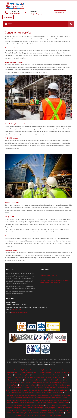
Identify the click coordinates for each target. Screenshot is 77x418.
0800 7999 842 (16, 309)
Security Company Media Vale (47, 385)
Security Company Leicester (54, 405)
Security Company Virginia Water (44, 397)
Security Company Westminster (32, 382)
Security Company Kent (54, 415)
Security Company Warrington (43, 413)
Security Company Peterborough (32, 407)
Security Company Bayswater (27, 370)
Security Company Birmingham (43, 400)
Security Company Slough (55, 392)
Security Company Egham (24, 397)
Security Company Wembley (17, 377)
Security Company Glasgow (43, 402)
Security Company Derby (16, 405)
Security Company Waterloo (28, 385)
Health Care (13, 370)
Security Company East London (60, 390)
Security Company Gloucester (22, 413)
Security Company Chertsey (46, 370)
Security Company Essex (22, 375)
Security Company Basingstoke (34, 380)
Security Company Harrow (35, 377)
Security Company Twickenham (43, 372)
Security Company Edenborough (54, 407)
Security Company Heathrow (34, 405)
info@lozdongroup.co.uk (19, 312)
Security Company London (40, 390)
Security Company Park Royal (27, 387)
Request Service (59, 12)
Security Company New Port (29, 410)
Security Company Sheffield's (37, 415)
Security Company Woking (22, 390)
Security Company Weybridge (47, 395)
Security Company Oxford (24, 400)
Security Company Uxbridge (59, 375)
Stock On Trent (59, 413)
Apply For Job (8, 17)
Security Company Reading (28, 395)
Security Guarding (44, 364)
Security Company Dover (38, 392)
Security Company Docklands (52, 382)
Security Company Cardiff (48, 410)
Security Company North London (18, 392)
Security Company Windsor (47, 387)
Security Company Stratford (23, 372)
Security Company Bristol (61, 402)
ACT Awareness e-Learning (48, 275)
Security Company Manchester (23, 402)
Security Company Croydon (40, 375)
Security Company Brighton (54, 380)
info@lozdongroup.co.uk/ (38, 14)
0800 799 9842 (15, 14)
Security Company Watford (54, 377)
